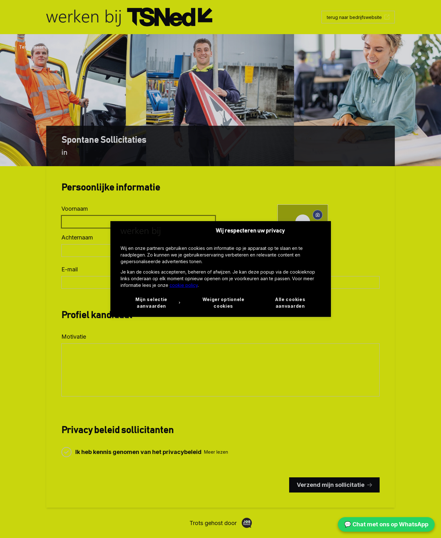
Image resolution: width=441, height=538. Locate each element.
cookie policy (184, 285)
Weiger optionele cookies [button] (223, 303)
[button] (154, 302)
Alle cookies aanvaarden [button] (290, 303)
